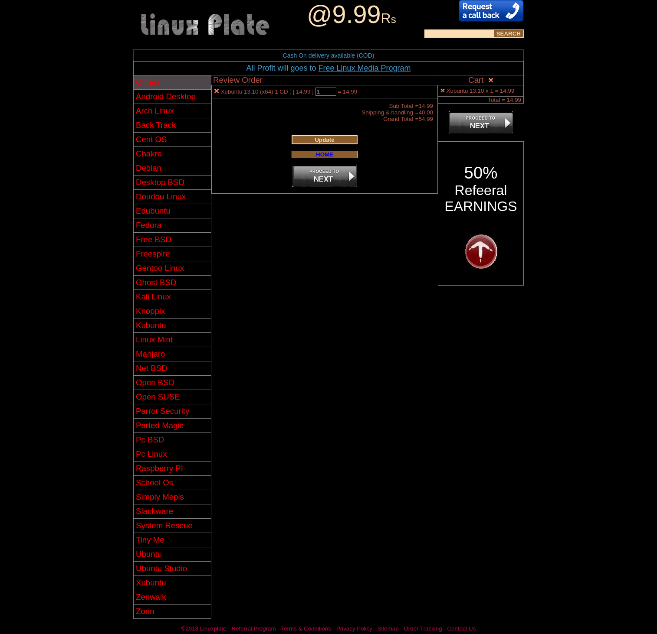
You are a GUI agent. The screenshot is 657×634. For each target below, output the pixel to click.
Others (148, 82)
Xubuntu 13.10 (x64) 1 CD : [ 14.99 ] (268, 91)
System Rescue (164, 525)
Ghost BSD (156, 282)
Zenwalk (151, 596)
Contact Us (461, 628)
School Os (154, 482)
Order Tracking (423, 628)
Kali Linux (153, 296)
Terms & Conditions (306, 628)
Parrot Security (162, 411)
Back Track (156, 125)
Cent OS (151, 139)
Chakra (149, 153)
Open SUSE (158, 396)
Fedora (148, 225)
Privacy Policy (354, 628)
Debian (148, 167)
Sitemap (388, 628)
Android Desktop (166, 96)
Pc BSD (150, 439)
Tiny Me (150, 539)
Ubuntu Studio (161, 568)
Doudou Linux (161, 196)
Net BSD (152, 368)
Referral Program (253, 628)
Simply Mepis (160, 496)
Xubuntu (151, 582)
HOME (324, 154)
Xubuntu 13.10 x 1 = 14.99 (481, 91)
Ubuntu (149, 554)
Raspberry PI (159, 468)
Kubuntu (151, 325)
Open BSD (155, 382)
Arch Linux (155, 110)
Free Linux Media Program (364, 68)
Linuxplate (213, 628)
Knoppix (150, 310)
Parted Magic (160, 425)
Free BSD (153, 239)
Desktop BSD (160, 182)
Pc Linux (151, 453)
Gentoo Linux (160, 268)
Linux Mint (154, 339)
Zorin (145, 611)
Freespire (153, 253)
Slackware (154, 511)
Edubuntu (153, 210)
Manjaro (150, 353)
